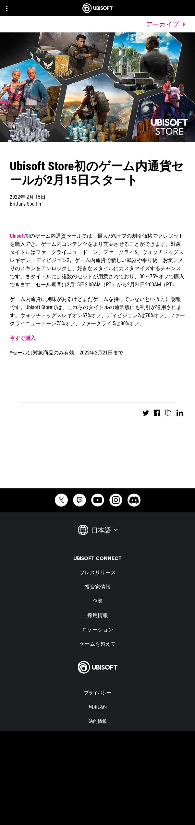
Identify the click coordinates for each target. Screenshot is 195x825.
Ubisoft (17, 236)
